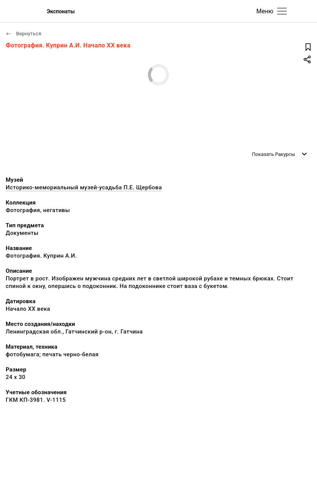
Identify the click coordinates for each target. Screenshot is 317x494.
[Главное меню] (281, 11)
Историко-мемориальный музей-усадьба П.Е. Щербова (84, 187)
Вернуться (23, 33)
